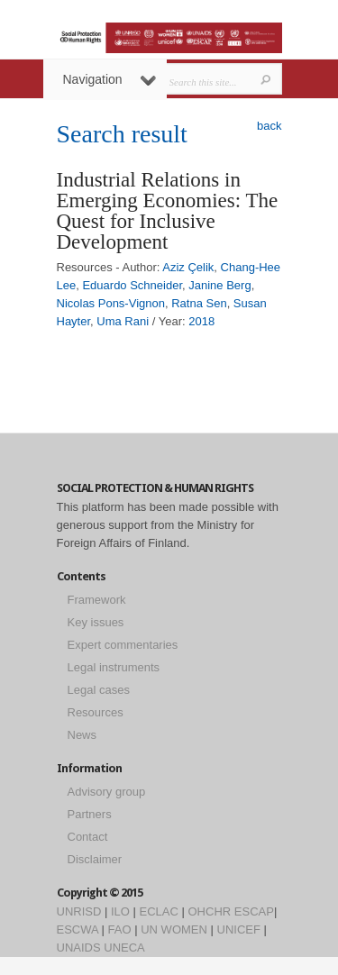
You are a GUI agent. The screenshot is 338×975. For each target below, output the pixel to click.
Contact (88, 836)
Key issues (96, 622)
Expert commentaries (123, 645)
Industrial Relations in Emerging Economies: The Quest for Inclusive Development (168, 211)
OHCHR (210, 911)
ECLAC (159, 911)
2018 (201, 321)
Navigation (109, 79)
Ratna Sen (198, 303)
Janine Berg (219, 285)
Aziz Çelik (188, 267)
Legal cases (99, 690)
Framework (97, 599)
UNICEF (238, 929)
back (269, 125)
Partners (90, 814)
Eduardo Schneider (132, 285)
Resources (95, 712)
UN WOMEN (174, 929)
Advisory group (107, 791)
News (82, 735)
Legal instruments (114, 667)
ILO (120, 911)
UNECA (124, 947)
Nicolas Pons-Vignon (111, 303)
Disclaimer (95, 859)
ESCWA (77, 929)
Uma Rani (122, 321)
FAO (120, 929)
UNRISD (79, 911)
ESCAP (254, 911)
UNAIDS (79, 947)
